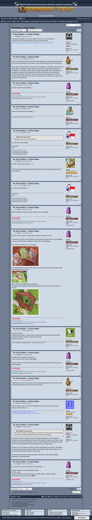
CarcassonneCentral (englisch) (55, 513)
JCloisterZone (75, 512)
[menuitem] (11, 18)
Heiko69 (68, 43)
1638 (71, 416)
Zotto (67, 141)
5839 (71, 96)
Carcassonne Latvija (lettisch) (55, 514)
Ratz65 (67, 117)
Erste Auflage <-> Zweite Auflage (22, 27)
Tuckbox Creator (29, 514)
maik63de (68, 91)
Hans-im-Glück (6, 512)
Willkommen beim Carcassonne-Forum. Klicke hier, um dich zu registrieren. (45, 4)
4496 (71, 175)
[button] (80, 30)
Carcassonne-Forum (17, 95)
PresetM (68, 169)
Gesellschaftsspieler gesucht (78, 513)
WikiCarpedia (75, 514)
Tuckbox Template (30, 512)
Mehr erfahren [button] (66, 517)
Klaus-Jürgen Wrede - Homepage (10, 514)
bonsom (68, 410)
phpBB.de (26, 503)
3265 (71, 122)
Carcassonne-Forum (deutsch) (55, 512)
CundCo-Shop (6, 513)
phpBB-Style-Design (29, 504)
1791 (71, 344)
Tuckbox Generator (30, 513)
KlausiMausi (69, 339)
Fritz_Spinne (69, 66)
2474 (71, 71)
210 (71, 48)
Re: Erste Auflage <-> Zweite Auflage (26, 57)
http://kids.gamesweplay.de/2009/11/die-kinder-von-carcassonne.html (32, 42)
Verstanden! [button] (82, 517)
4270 (71, 146)
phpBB (18, 501)
